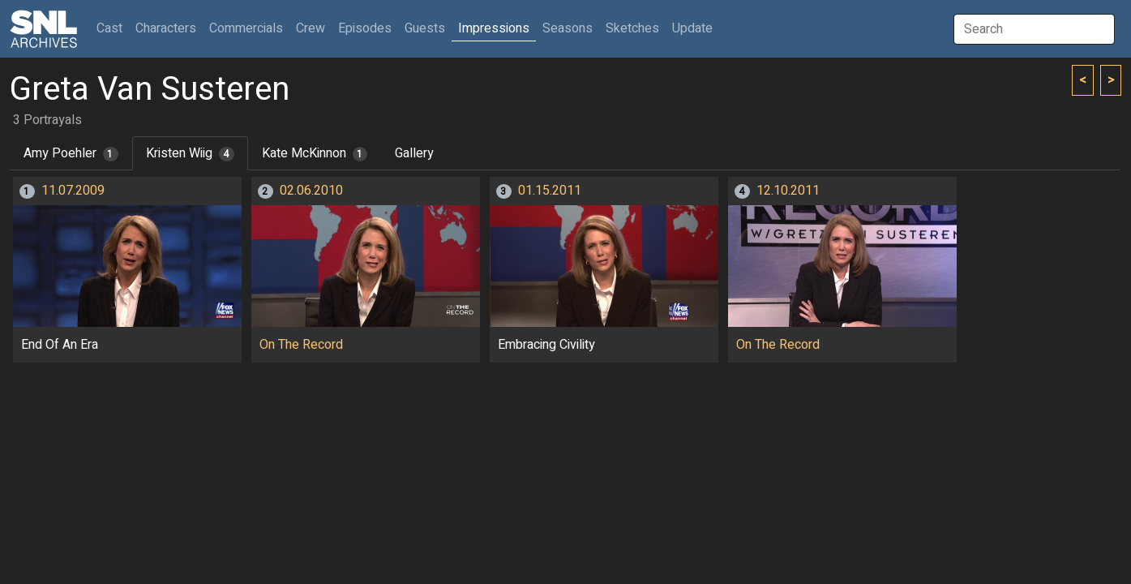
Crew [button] (310, 28)
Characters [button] (165, 28)
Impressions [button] (493, 28)
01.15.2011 (549, 190)
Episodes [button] (365, 28)
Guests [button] (425, 28)
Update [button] (692, 28)
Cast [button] (112, 28)
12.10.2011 (788, 190)
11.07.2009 (73, 190)
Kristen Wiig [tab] (190, 153)
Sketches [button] (632, 28)
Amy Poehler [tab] (71, 153)
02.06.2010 (311, 190)
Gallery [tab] (414, 153)
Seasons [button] (567, 28)
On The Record (301, 344)
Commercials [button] (246, 28)
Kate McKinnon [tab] (315, 153)
